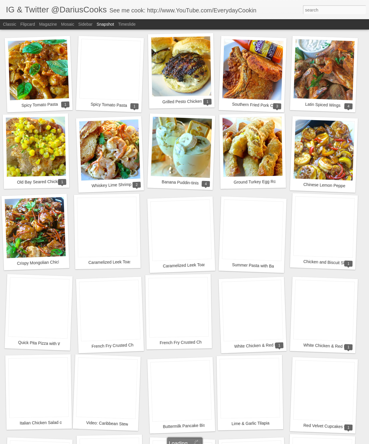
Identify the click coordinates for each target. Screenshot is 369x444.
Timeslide (127, 24)
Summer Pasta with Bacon (256, 265)
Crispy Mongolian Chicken (41, 262)
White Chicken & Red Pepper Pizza (266, 345)
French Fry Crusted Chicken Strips (123, 345)
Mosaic (67, 24)
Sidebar (85, 24)
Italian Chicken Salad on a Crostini (51, 422)
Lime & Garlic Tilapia (250, 423)
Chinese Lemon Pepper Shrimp (332, 185)
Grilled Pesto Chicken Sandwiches (193, 101)
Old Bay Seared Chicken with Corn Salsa (54, 182)
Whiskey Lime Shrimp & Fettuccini (122, 184)
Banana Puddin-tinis (180, 182)
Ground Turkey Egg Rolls (257, 182)
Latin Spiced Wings (322, 105)
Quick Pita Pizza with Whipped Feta (50, 343)
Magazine (48, 24)
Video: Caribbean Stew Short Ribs (117, 423)
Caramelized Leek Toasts (111, 262)
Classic (9, 24)
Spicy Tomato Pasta (40, 105)
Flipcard (27, 24)
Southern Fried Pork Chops (257, 105)
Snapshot (105, 24)
